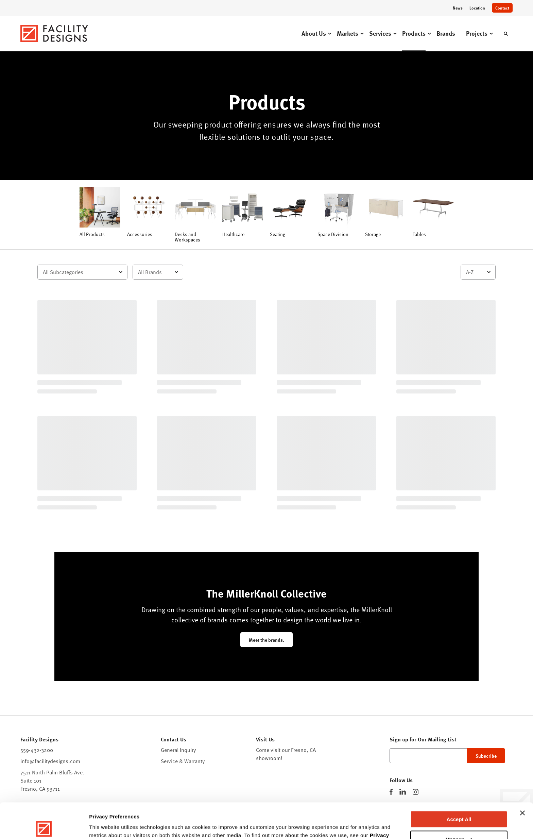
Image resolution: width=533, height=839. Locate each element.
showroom (268, 758)
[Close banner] (522, 776)
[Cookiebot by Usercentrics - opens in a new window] (44, 826)
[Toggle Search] (506, 33)
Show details (105, 825)
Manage (459, 802)
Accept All (459, 783)
